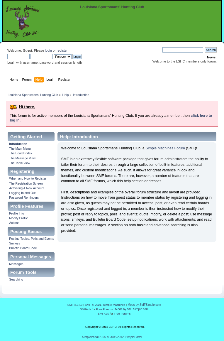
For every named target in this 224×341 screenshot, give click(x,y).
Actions (14, 222)
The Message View (22, 158)
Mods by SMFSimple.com (144, 304)
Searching (16, 279)
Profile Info (16, 213)
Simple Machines (114, 304)
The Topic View (19, 163)
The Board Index (20, 153)
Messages (16, 264)
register (62, 50)
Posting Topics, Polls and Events (31, 238)
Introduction (18, 144)
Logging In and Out (22, 193)
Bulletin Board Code (23, 248)
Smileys (14, 243)
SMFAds (85, 309)
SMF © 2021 (93, 304)
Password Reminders (24, 197)
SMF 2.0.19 (75, 304)
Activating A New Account (26, 188)
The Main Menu (20, 148)
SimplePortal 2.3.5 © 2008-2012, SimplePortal (112, 337)
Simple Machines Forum (165, 148)
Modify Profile (18, 218)
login (48, 50)
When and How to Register (27, 178)
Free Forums (104, 309)
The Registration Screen (26, 183)
